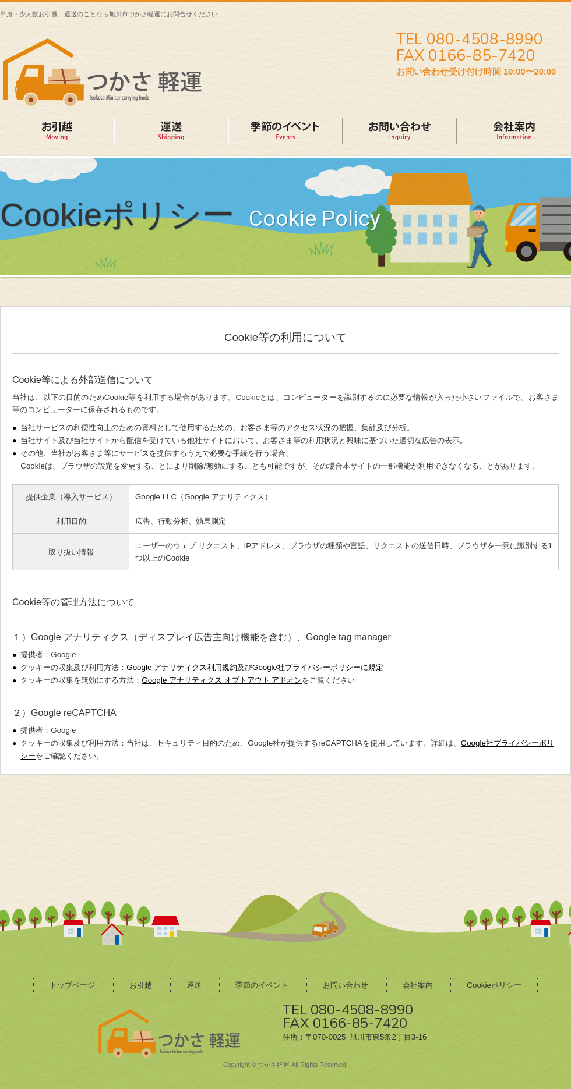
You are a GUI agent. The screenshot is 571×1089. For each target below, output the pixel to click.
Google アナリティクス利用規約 (181, 667)
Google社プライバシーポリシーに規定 (317, 667)
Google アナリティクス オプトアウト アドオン (222, 680)
